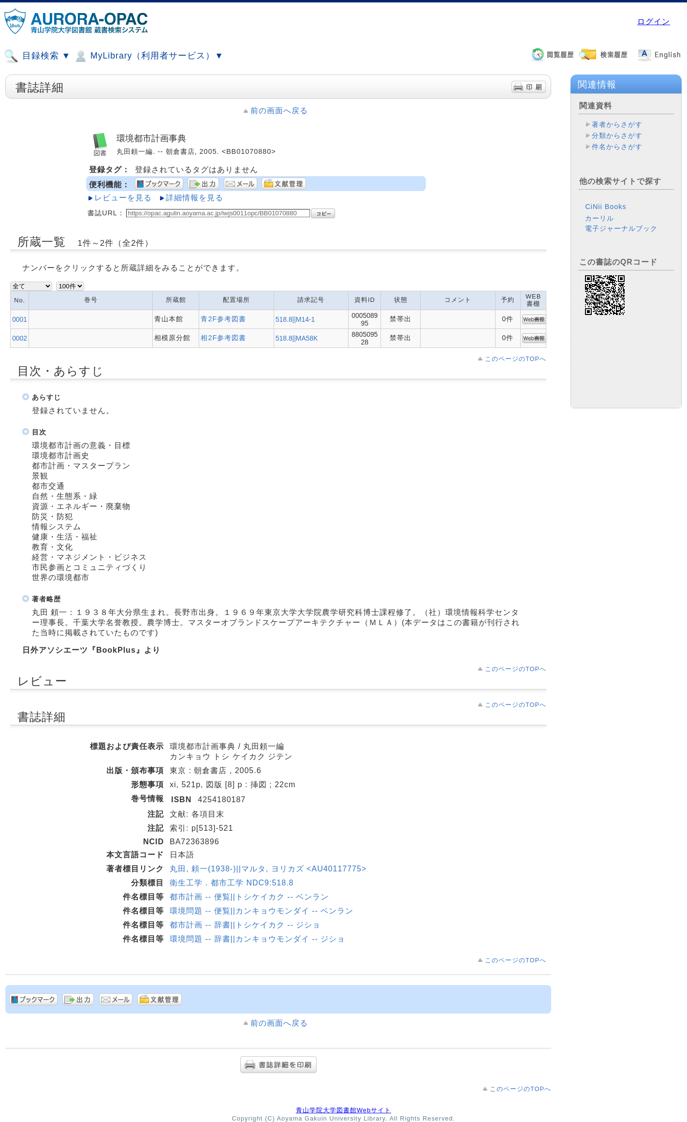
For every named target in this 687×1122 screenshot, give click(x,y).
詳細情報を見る (194, 198)
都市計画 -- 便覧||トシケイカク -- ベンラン (249, 897)
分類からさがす (617, 135)
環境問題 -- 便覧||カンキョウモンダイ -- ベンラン (261, 911)
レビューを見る (123, 198)
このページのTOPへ (515, 358)
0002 (19, 338)
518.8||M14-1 (295, 319)
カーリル (599, 218)
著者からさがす (617, 124)
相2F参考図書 (223, 338)
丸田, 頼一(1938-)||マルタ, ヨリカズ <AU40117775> (268, 869)
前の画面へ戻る (279, 110)
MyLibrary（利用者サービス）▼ (148, 56)
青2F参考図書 (223, 319)
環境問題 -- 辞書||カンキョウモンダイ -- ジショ (257, 939)
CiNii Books (605, 206)
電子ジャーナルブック (621, 228)
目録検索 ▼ (37, 56)
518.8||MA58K (297, 338)
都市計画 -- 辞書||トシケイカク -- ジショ (245, 925)
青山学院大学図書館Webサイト (343, 1110)
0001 (19, 319)
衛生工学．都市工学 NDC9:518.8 (232, 883)
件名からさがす (617, 146)
